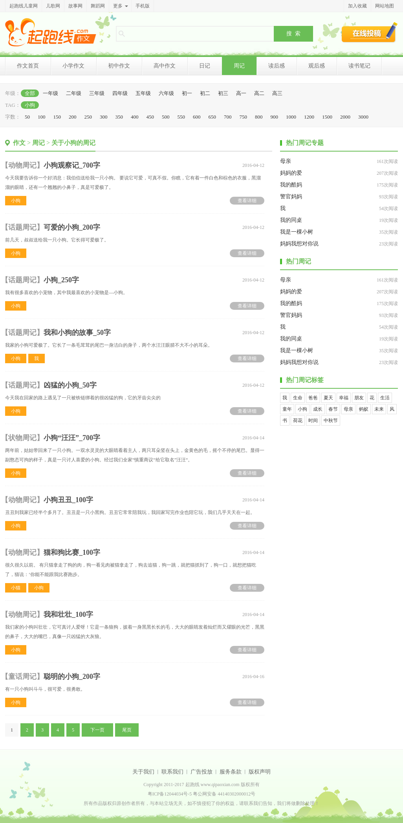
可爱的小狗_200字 (72, 227)
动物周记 (22, 165)
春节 (333, 409)
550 (181, 117)
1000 (291, 117)
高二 (259, 93)
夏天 (328, 398)
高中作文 (165, 66)
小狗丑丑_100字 (68, 500)
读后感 (276, 66)
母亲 (285, 161)
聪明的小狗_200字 (72, 676)
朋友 (359, 398)
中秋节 (331, 420)
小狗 (30, 105)
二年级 (73, 93)
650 (212, 117)
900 (274, 117)
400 (135, 117)
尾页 (127, 730)
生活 (385, 398)
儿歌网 (53, 6)
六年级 (166, 93)
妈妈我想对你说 (299, 244)
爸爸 (313, 398)
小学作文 (73, 66)
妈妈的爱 (291, 173)
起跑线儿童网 (23, 6)
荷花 (297, 420)
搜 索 (293, 33)
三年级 (96, 93)
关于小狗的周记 (73, 142)
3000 (363, 117)
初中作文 (119, 66)
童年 (287, 409)
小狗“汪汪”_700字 (72, 438)
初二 (205, 93)
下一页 (97, 730)
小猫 (15, 588)
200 (73, 117)
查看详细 (247, 200)
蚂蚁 (363, 409)
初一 (187, 93)
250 (88, 117)
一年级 (50, 93)
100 (42, 117)
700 (228, 117)
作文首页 (28, 66)
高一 (241, 93)
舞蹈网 (98, 6)
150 (57, 117)
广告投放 (201, 772)
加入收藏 (357, 6)
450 (150, 117)
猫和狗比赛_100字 (72, 552)
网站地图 (384, 6)
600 (197, 117)
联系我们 (172, 772)
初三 (223, 93)
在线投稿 (369, 32)
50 (27, 117)
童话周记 (22, 676)
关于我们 (143, 772)
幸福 (343, 398)
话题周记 (22, 227)
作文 (19, 142)
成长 (317, 409)
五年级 (143, 93)
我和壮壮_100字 (68, 614)
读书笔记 (359, 66)
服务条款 (231, 772)
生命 (297, 398)
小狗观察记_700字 (72, 165)
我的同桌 (291, 220)
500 (166, 117)
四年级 (120, 93)
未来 (379, 409)
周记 (239, 66)
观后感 (316, 66)
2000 (345, 117)
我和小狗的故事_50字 (77, 333)
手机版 (143, 6)
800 (259, 117)
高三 (277, 93)
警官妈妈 (291, 196)
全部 (30, 93)
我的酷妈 (291, 185)
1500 (327, 117)
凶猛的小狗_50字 (70, 385)
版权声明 (260, 772)
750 (243, 117)
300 (104, 117)
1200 (309, 117)
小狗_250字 (61, 280)
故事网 (75, 6)
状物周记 (22, 438)
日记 (204, 66)
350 (119, 117)
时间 (313, 420)
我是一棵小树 (296, 232)
